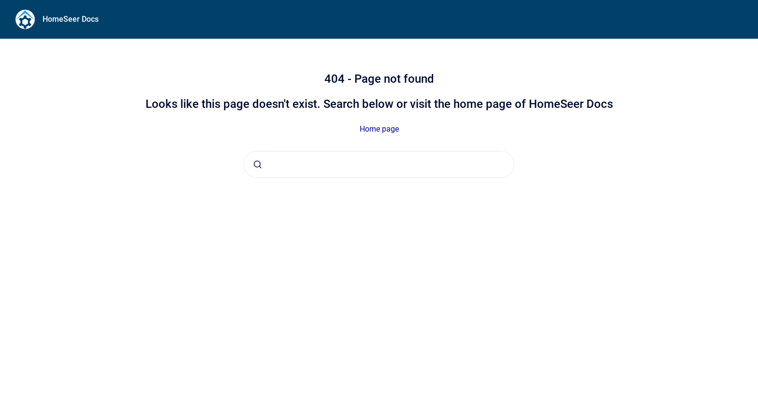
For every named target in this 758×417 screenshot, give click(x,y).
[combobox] (379, 164)
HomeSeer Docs (71, 19)
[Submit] (257, 164)
